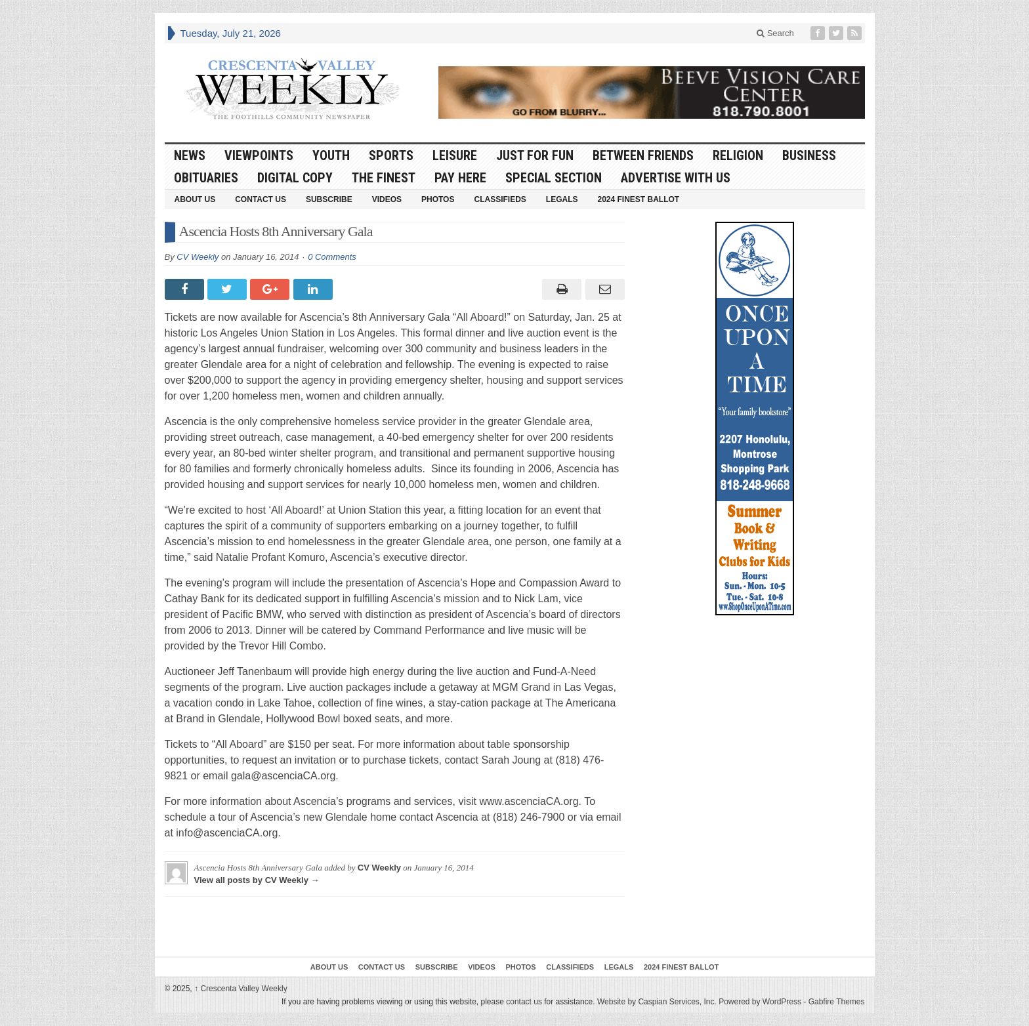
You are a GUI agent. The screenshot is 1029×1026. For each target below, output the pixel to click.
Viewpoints (258, 155)
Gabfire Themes (836, 1001)
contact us (524, 1001)
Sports (391, 155)
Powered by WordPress (760, 1001)
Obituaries (206, 178)
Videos (387, 199)
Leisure (454, 155)
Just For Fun (535, 155)
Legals (562, 199)
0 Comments (332, 257)
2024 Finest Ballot (638, 199)
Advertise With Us (675, 178)
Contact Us (260, 199)
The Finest (383, 178)
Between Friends (643, 155)
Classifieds (500, 199)
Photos (437, 199)
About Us (195, 199)
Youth (331, 155)
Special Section (553, 178)
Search (775, 33)
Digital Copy (295, 178)
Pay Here (460, 178)
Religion (738, 155)
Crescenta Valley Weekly (240, 988)
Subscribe (329, 199)
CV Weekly (198, 257)
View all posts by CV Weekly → (257, 880)
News (189, 155)
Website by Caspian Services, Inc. (657, 1001)
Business (809, 155)
